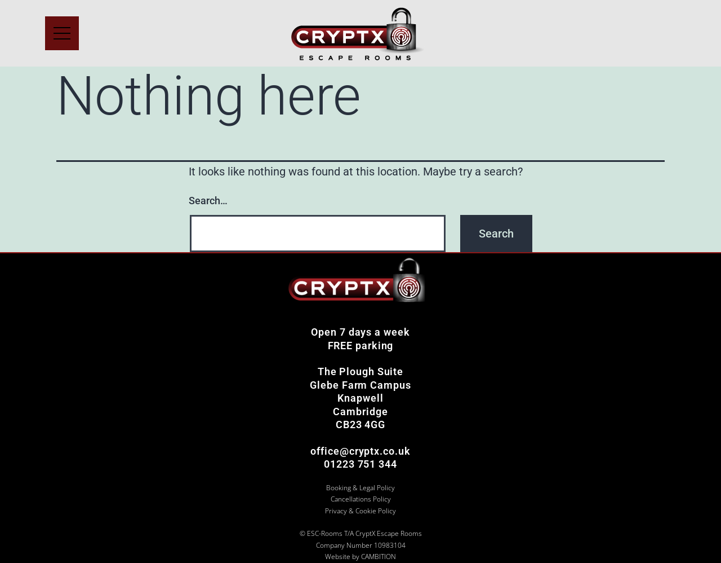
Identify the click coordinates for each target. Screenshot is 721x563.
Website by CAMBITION (360, 556)
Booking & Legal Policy (360, 487)
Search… (208, 200)
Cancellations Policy (361, 499)
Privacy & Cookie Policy (360, 511)
